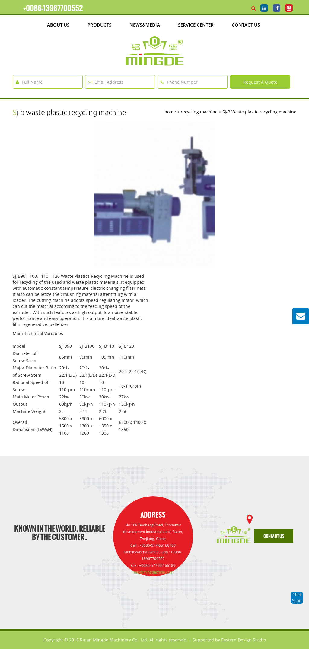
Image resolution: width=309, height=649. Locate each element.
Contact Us (246, 25)
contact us (273, 536)
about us (58, 25)
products (99, 25)
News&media (144, 25)
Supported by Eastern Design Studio (229, 640)
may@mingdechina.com (153, 572)
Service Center (196, 25)
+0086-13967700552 (53, 8)
